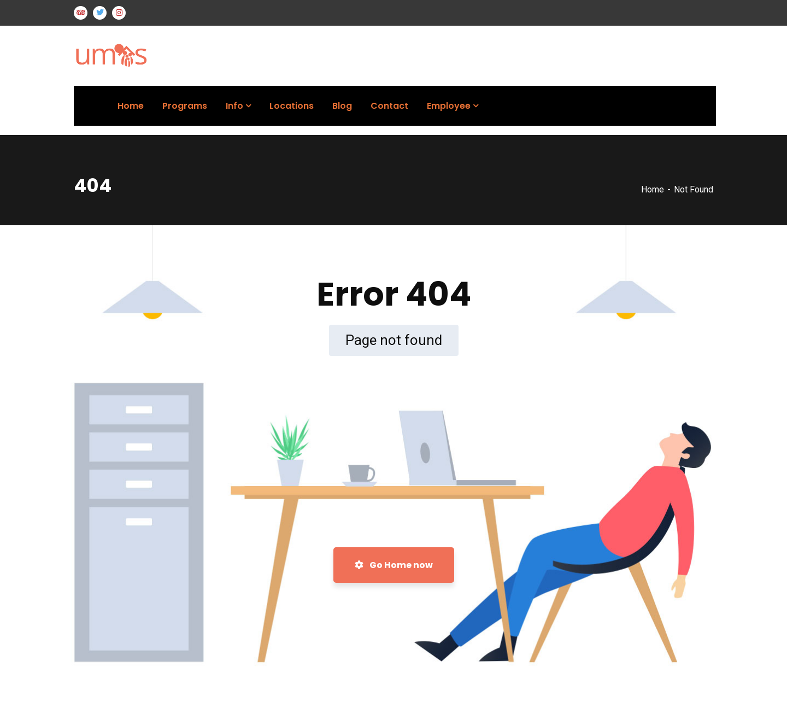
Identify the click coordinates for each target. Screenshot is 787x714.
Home (652, 189)
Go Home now (394, 565)
